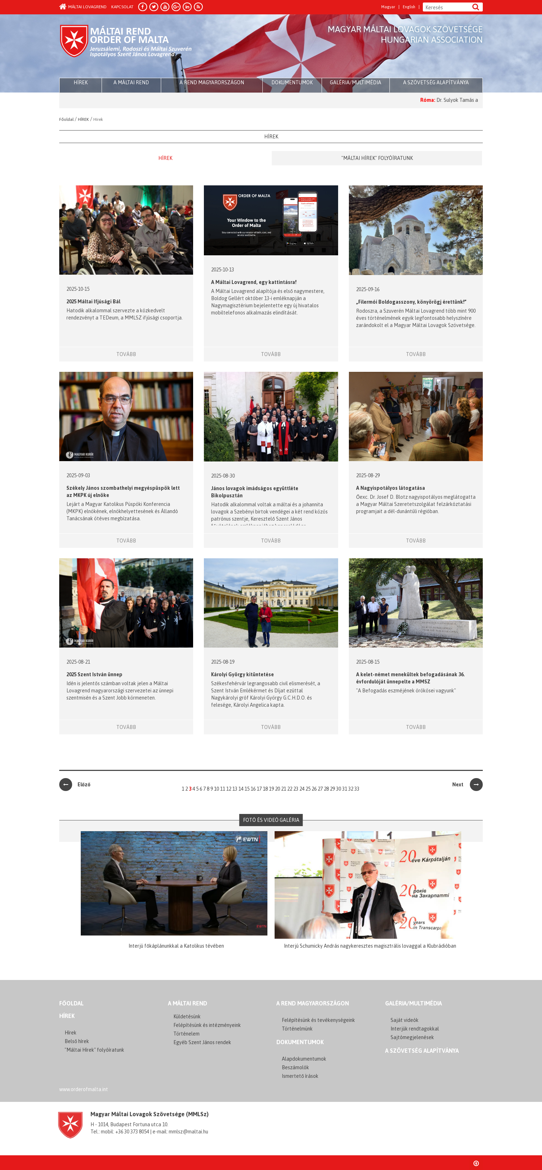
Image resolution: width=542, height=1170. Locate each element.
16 (253, 789)
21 (283, 789)
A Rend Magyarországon (211, 82)
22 (289, 789)
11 (222, 789)
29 (332, 789)
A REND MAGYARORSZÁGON (312, 1003)
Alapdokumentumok (304, 1059)
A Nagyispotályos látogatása (390, 488)
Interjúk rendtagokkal (415, 1029)
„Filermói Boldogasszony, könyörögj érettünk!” (411, 302)
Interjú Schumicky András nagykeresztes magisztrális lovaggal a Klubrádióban (370, 946)
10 (216, 789)
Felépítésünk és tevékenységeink (318, 1020)
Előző (74, 784)
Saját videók (405, 1020)
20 (277, 789)
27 (320, 789)
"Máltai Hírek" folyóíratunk (377, 158)
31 (344, 789)
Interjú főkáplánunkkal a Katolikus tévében (176, 946)
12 (228, 789)
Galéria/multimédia (355, 82)
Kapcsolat (122, 6)
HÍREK (81, 82)
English (409, 7)
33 (356, 789)
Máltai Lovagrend (83, 6)
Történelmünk (297, 1029)
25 (307, 789)
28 (326, 789)
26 (314, 789)
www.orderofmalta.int (83, 1089)
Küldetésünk (187, 1016)
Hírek (165, 158)
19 (271, 789)
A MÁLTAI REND (187, 1003)
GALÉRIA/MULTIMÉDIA (413, 1003)
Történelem (186, 1034)
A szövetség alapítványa (436, 82)
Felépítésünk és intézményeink (207, 1025)
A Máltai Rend (131, 82)
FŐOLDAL (71, 1003)
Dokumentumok (292, 82)
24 (301, 789)
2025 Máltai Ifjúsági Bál (93, 301)
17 (259, 789)
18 (265, 789)
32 (350, 789)
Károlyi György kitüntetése (242, 674)
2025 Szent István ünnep (94, 674)
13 (234, 789)
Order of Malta (126, 46)
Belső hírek (77, 1041)
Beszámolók (295, 1067)
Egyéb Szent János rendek (202, 1042)
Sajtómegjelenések (412, 1037)
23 (295, 789)
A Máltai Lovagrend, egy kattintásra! (253, 282)
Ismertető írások (300, 1076)
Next (467, 784)
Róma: (450, 100)
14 (240, 789)
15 (246, 789)
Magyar (388, 7)
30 (338, 789)
